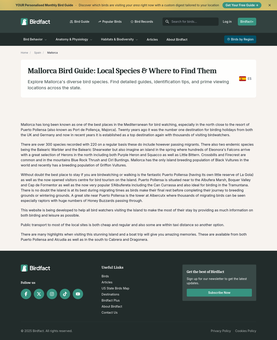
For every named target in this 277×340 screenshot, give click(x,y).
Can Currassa (165, 185)
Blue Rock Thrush (85, 160)
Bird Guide (79, 21)
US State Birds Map (115, 288)
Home (24, 52)
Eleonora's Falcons (224, 149)
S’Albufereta (121, 185)
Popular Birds (110, 21)
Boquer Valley (239, 180)
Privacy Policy (221, 331)
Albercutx (157, 195)
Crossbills (209, 155)
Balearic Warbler (50, 149)
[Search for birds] (191, 22)
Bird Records (141, 21)
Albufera (208, 180)
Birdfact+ (247, 21)
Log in (227, 21)
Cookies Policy (245, 331)
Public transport (34, 225)
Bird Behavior (35, 39)
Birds (105, 276)
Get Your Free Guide (241, 5)
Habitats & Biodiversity (119, 39)
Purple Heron (128, 155)
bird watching (165, 124)
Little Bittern (189, 155)
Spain (37, 52)
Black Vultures (227, 160)
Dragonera (138, 239)
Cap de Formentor (43, 185)
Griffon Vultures (113, 165)
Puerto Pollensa (33, 130)
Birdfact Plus (110, 300)
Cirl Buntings (118, 160)
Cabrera (115, 239)
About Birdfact (176, 39)
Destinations (110, 294)
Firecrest (232, 155)
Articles (152, 39)
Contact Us (109, 312)
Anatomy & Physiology (74, 39)
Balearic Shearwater (94, 149)
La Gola (246, 174)
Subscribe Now (219, 292)
